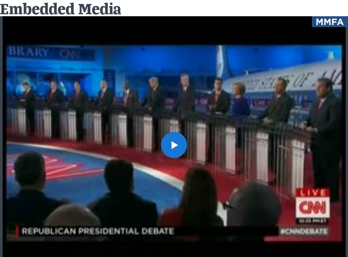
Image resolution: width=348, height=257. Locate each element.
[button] (174, 145)
